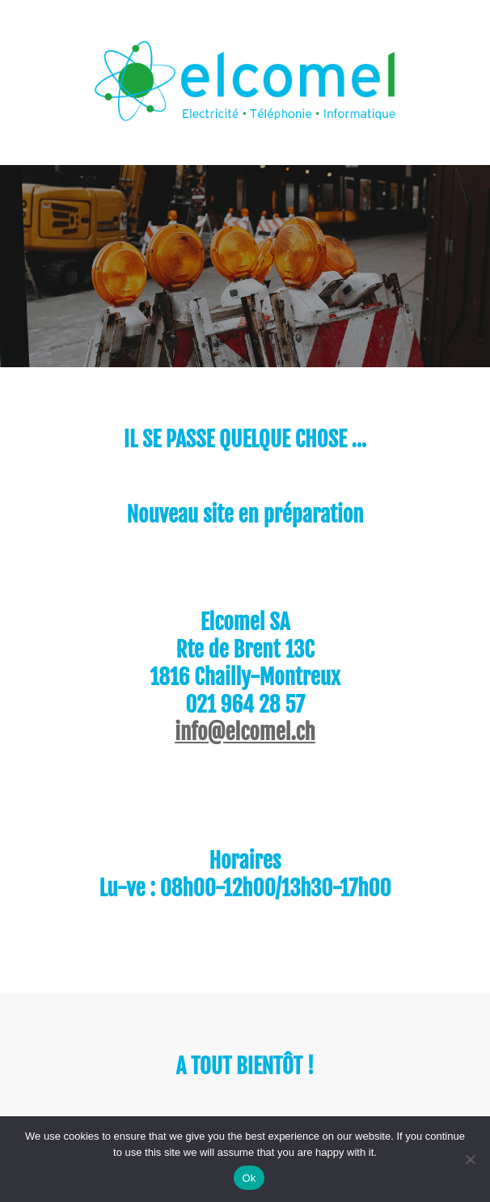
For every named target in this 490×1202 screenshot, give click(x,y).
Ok (249, 1178)
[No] (470, 1159)
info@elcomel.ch (245, 732)
